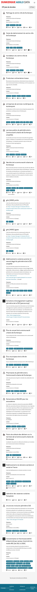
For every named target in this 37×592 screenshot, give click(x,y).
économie (17, 122)
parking (8, 25)
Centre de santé (13, 483)
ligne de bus (11, 251)
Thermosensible (16, 561)
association (9, 426)
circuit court (28, 95)
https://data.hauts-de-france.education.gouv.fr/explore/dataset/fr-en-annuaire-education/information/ (19, 277)
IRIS (20, 565)
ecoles (8, 290)
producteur (14, 95)
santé (12, 391)
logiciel (27, 122)
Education (21, 290)
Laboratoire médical (18, 481)
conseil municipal (25, 364)
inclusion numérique (23, 530)
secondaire (30, 290)
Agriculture (8, 565)
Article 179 (30, 567)
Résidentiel (28, 563)
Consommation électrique (11, 563)
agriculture (18, 95)
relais (17, 25)
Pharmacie (8, 391)
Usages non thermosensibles (12, 567)
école (11, 290)
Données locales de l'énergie (22, 567)
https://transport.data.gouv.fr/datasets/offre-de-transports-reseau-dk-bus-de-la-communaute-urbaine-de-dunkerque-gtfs (19, 208)
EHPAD (12, 481)
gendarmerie (18, 154)
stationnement (12, 25)
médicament (16, 391)
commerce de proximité (28, 188)
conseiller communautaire (18, 348)
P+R (20, 25)
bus (7, 221)
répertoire (18, 426)
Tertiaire (17, 565)
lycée (17, 290)
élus (7, 348)
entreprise (8, 122)
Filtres (32, 7)
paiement (21, 70)
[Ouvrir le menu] (34, 2)
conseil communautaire (28, 348)
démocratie (11, 348)
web (24, 122)
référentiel (23, 426)
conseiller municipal (17, 364)
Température (26, 561)
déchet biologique (23, 391)
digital (21, 122)
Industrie (12, 565)
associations (14, 426)
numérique (13, 122)
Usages (31, 561)
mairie (8, 154)
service (31, 122)
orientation (8, 292)
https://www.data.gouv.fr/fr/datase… (15, 519)
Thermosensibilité (10, 561)
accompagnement (15, 530)
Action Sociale (9, 530)
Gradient (21, 561)
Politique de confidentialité (22, 588)
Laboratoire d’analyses (26, 481)
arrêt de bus (11, 221)
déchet (8, 455)
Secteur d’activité (19, 563)
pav (10, 455)
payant (14, 47)
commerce (23, 95)
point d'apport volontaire (16, 455)
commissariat (12, 154)
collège (14, 290)
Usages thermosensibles (26, 565)
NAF (24, 563)
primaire (25, 290)
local (17, 188)
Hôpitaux (8, 483)
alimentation (9, 95)
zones (11, 47)
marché (8, 190)
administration (23, 154)
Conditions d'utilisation (11, 588)
